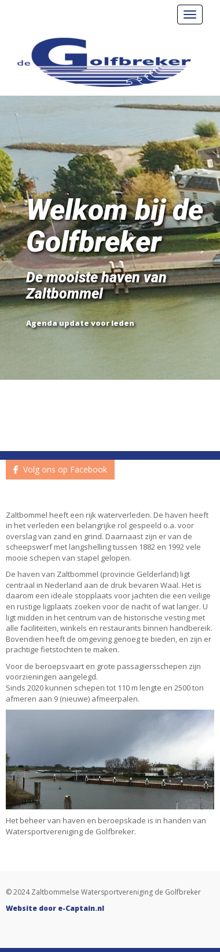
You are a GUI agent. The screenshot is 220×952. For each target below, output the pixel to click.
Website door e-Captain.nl (55, 908)
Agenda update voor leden (80, 323)
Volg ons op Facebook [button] (60, 469)
